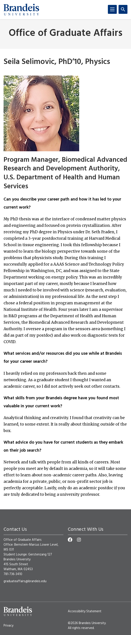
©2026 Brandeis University (87, 623)
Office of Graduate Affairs (65, 33)
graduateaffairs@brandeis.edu (25, 581)
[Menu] (112, 9)
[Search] (123, 9)
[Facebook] (70, 539)
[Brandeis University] (21, 10)
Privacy (8, 625)
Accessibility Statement (84, 611)
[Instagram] (79, 539)
